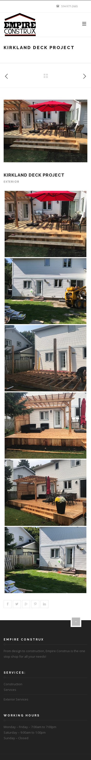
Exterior (11, 181)
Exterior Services (16, 699)
